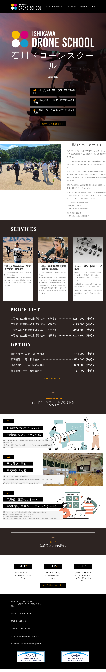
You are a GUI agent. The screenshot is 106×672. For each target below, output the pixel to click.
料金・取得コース (57, 6)
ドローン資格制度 (70, 6)
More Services (53, 380)
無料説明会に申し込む (53, 587)
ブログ (93, 6)
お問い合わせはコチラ (53, 124)
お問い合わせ (83, 6)
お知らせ (47, 6)
